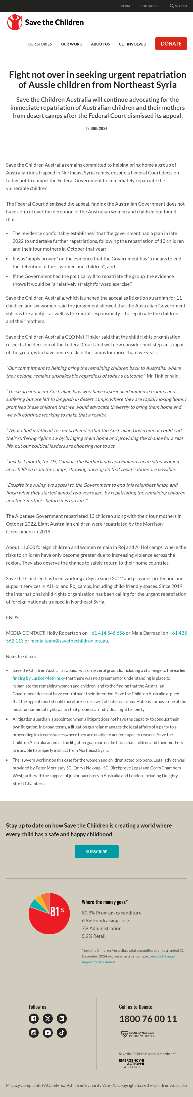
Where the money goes (104, 901)
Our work (71, 44)
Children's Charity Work (90, 1085)
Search (178, 6)
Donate (171, 43)
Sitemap (60, 1085)
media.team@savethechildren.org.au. (69, 641)
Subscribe (96, 851)
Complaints (30, 1085)
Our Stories (40, 44)
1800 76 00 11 (148, 1018)
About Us (100, 44)
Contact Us (149, 6)
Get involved (132, 44)
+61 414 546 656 (107, 633)
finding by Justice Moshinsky (39, 678)
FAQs (47, 1085)
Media (125, 6)
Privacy (13, 1085)
